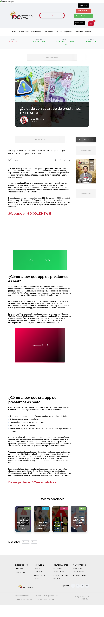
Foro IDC (83, 10)
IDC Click (59, 36)
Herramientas (36, 36)
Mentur (88, 36)
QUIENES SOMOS (21, 577)
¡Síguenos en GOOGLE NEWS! (29, 222)
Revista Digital (23, 36)
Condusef (26, 554)
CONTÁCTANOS (21, 584)
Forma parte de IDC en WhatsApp (32, 494)
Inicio (14, 36)
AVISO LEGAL (39, 577)
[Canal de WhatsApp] (91, 3)
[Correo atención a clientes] (51, 608)
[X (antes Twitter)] (82, 598)
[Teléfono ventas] (25, 611)
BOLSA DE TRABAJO (80, 587)
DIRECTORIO (19, 581)
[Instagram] (78, 598)
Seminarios (79, 27)
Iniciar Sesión (83, 15)
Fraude (34, 554)
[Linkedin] (87, 598)
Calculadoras (48, 36)
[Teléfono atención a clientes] (28, 608)
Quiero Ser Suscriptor (83, 20)
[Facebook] (73, 598)
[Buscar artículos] (52, 20)
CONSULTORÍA (59, 584)
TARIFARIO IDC (78, 584)
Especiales (68, 36)
